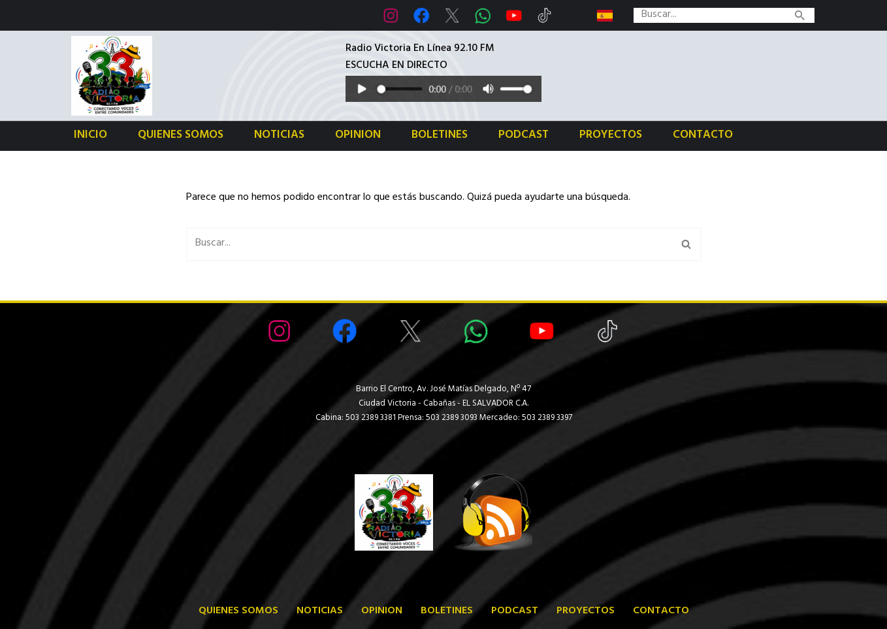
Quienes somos (180, 136)
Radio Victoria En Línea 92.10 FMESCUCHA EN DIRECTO (420, 58)
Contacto (703, 136)
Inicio (90, 136)
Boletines (439, 136)
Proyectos (610, 136)
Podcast (523, 136)
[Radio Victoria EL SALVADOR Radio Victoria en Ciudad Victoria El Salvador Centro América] (111, 76)
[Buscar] (709, 15)
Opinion (358, 136)
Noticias (279, 136)
